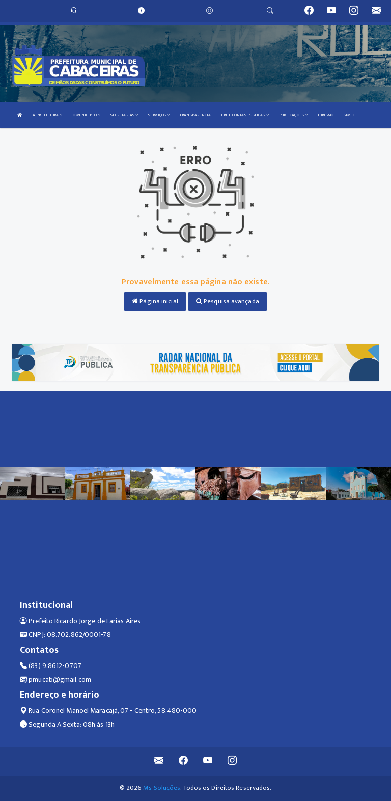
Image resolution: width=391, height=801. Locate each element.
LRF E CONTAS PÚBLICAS (244, 115)
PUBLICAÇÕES (293, 115)
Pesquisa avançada (227, 301)
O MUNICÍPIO (86, 115)
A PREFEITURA (47, 115)
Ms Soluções (161, 787)
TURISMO (325, 115)
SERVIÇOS (159, 115)
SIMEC (349, 115)
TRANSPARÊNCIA (195, 115)
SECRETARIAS (124, 115)
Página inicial (155, 301)
